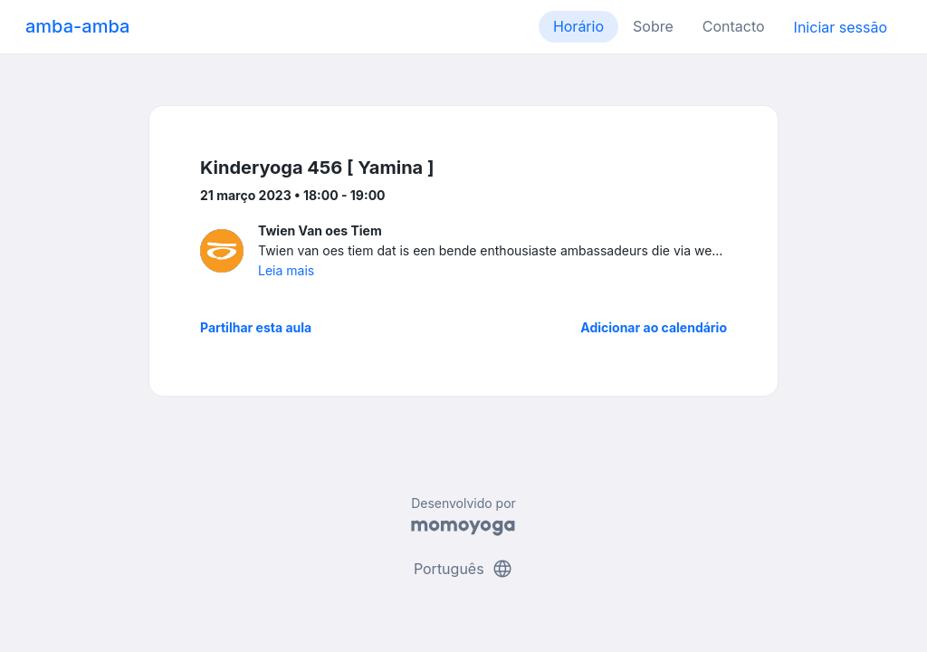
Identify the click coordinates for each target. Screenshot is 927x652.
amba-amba (77, 26)
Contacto (733, 26)
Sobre (653, 26)
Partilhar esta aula (255, 327)
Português (463, 569)
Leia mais (286, 270)
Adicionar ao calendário (653, 327)
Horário (578, 26)
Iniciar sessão (840, 27)
